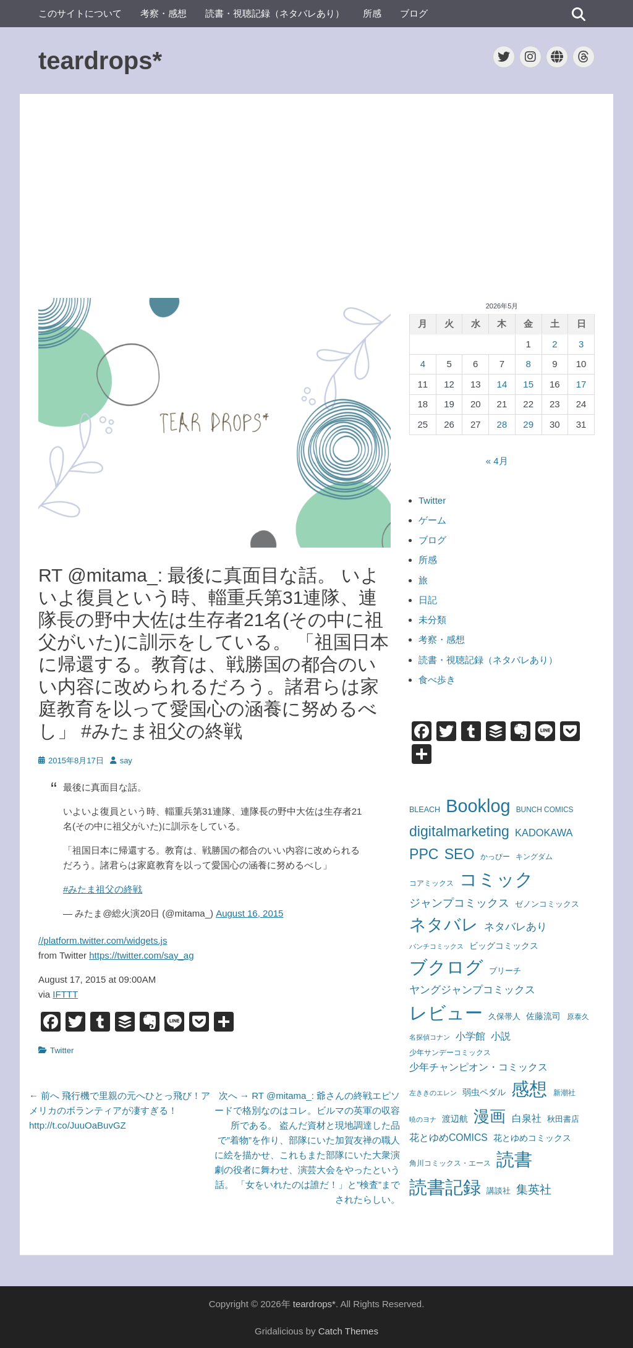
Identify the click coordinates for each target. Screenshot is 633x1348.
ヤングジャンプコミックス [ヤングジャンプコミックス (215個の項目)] (472, 989)
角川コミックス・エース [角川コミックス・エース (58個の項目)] (450, 1163)
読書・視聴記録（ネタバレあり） (274, 13)
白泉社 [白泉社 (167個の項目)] (527, 1118)
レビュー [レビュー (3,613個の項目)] (446, 1013)
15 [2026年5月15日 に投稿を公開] (528, 384)
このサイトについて (80, 13)
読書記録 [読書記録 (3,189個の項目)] (445, 1187)
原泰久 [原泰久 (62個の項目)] (578, 1016)
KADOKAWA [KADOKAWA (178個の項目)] (543, 832)
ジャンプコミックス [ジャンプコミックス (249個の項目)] (459, 903)
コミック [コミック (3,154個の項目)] (496, 879)
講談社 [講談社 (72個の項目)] (498, 1191)
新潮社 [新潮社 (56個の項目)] (564, 1092)
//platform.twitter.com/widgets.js (102, 940)
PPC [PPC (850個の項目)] (424, 854)
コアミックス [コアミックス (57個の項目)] (431, 883)
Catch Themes (348, 1331)
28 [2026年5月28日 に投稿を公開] (502, 424)
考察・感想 (163, 13)
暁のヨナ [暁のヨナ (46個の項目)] (422, 1119)
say (126, 760)
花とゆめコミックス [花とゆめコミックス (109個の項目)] (532, 1138)
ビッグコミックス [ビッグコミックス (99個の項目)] (503, 946)
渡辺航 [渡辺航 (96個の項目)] (455, 1119)
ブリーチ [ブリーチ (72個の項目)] (505, 971)
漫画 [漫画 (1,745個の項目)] (490, 1116)
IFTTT (65, 994)
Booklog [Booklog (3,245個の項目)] (478, 806)
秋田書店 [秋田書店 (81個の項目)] (563, 1119)
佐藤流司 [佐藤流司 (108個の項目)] (543, 1016)
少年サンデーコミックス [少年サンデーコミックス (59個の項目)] (450, 1052)
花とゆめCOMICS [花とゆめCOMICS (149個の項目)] (448, 1137)
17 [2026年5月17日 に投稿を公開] (581, 384)
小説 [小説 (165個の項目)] (501, 1035)
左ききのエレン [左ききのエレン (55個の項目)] (433, 1092)
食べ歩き (437, 679)
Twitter (62, 1050)
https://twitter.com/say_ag (141, 955)
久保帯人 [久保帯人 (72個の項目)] (504, 1016)
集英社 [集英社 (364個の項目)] (533, 1189)
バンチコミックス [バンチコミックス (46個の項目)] (436, 946)
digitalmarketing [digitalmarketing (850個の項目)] (459, 831)
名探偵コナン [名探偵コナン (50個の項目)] (429, 1037)
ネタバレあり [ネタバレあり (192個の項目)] (515, 927)
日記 (427, 600)
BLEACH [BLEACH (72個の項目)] (424, 809)
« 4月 (497, 461)
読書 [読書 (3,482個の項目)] (514, 1159)
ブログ (414, 13)
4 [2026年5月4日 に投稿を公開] (422, 363)
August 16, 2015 (249, 913)
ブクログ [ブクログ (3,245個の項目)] (446, 967)
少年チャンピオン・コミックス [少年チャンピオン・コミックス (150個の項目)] (478, 1067)
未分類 (432, 619)
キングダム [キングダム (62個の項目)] (534, 856)
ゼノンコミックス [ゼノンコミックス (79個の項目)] (547, 904)
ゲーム (432, 520)
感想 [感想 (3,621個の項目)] (529, 1089)
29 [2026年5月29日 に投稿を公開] (528, 424)
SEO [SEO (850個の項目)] (459, 854)
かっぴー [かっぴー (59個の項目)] (495, 856)
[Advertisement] (316, 195)
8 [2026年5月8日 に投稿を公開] (527, 363)
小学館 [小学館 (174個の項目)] (470, 1035)
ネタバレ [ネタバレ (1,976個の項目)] (443, 924)
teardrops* (100, 60)
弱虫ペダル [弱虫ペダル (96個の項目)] (484, 1092)
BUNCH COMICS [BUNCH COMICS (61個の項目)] (545, 809)
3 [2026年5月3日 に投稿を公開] (581, 344)
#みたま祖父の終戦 (102, 889)
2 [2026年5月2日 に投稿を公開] (554, 344)
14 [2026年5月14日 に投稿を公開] (502, 384)
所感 (372, 13)
